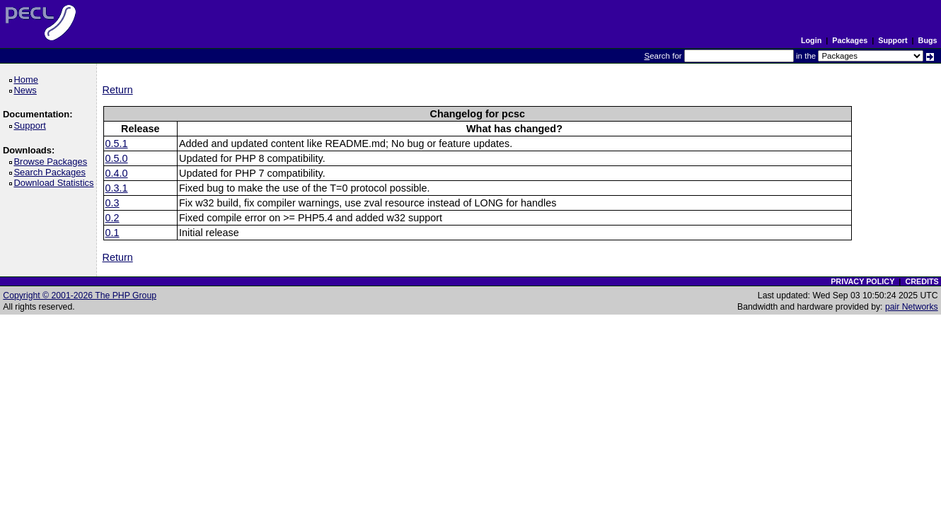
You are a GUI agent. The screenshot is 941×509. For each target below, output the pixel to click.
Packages (849, 40)
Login (811, 40)
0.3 (112, 203)
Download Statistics (56, 182)
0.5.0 (116, 158)
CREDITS (921, 281)
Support (892, 40)
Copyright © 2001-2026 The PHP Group (79, 295)
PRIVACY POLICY (862, 281)
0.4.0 (116, 173)
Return (118, 89)
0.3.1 (116, 188)
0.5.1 (116, 143)
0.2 (112, 217)
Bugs (927, 40)
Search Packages (52, 172)
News (27, 90)
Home (28, 79)
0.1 (112, 232)
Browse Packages (53, 161)
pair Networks (911, 307)
